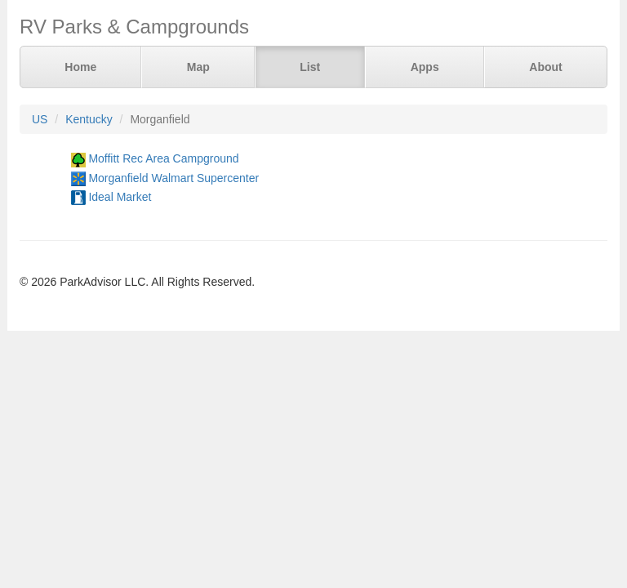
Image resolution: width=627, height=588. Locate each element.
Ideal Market (119, 196)
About (545, 67)
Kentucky (89, 119)
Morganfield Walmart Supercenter (173, 178)
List (310, 67)
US (39, 119)
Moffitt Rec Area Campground (163, 158)
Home (80, 67)
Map (198, 67)
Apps (425, 67)
